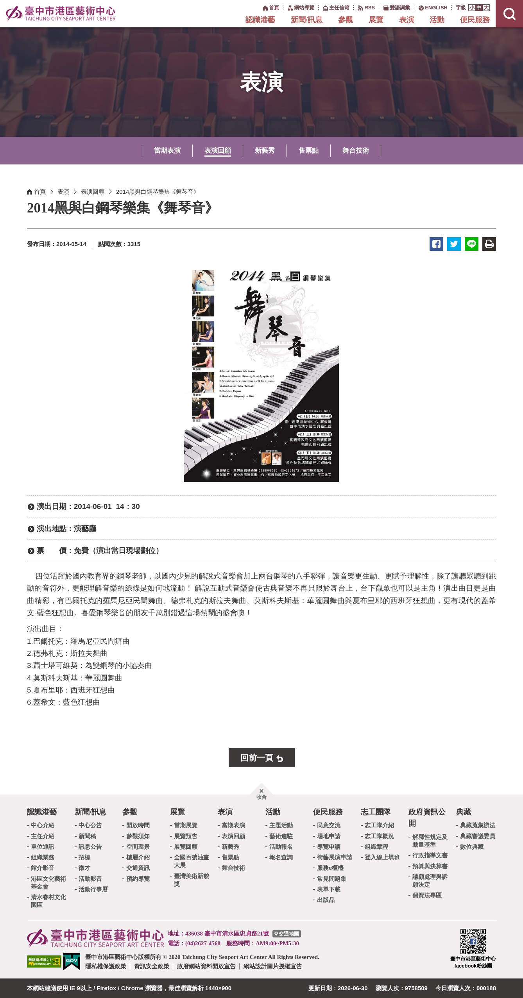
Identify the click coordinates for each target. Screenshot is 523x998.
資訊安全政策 (151, 966)
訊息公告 (90, 846)
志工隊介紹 (379, 825)
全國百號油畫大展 (191, 861)
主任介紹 (42, 836)
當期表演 (167, 150)
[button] (472, 7)
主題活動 (281, 825)
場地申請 (328, 836)
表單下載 (328, 889)
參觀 (345, 20)
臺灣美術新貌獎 (191, 880)
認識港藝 (260, 20)
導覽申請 (328, 846)
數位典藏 (472, 846)
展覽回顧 (185, 846)
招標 (84, 857)
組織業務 (42, 857)
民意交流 (328, 825)
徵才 (84, 867)
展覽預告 (185, 836)
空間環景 (138, 846)
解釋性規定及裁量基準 (430, 841)
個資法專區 (427, 895)
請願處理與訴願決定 (430, 880)
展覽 (376, 20)
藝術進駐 (281, 836)
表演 (406, 20)
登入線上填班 (382, 857)
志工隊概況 (379, 836)
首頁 (40, 191)
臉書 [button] (436, 244)
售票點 (309, 150)
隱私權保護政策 (105, 966)
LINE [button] (471, 244)
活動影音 (90, 878)
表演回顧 (217, 150)
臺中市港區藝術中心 (60, 13)
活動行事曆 (93, 889)
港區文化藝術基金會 (48, 882)
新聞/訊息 (306, 20)
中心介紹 (42, 825)
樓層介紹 (138, 857)
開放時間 (138, 825)
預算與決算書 (430, 866)
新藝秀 (265, 150)
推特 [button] (454, 244)
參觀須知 (138, 836)
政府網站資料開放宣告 (206, 966)
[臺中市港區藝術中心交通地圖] (286, 933)
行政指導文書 (430, 855)
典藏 (463, 812)
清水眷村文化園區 (48, 901)
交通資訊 (138, 867)
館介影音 (42, 867)
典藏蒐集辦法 (477, 825)
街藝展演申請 (334, 857)
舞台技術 (355, 150)
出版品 (326, 899)
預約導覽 (138, 878)
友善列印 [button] (489, 244)
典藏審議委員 (477, 836)
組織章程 (376, 846)
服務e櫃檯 (330, 867)
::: (258, 7)
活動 (437, 20)
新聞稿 (87, 836)
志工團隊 (375, 812)
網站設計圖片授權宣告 (273, 966)
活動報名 (281, 846)
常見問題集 (331, 878)
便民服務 (475, 20)
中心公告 (90, 825)
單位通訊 (42, 846)
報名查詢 (281, 857)
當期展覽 (185, 825)
